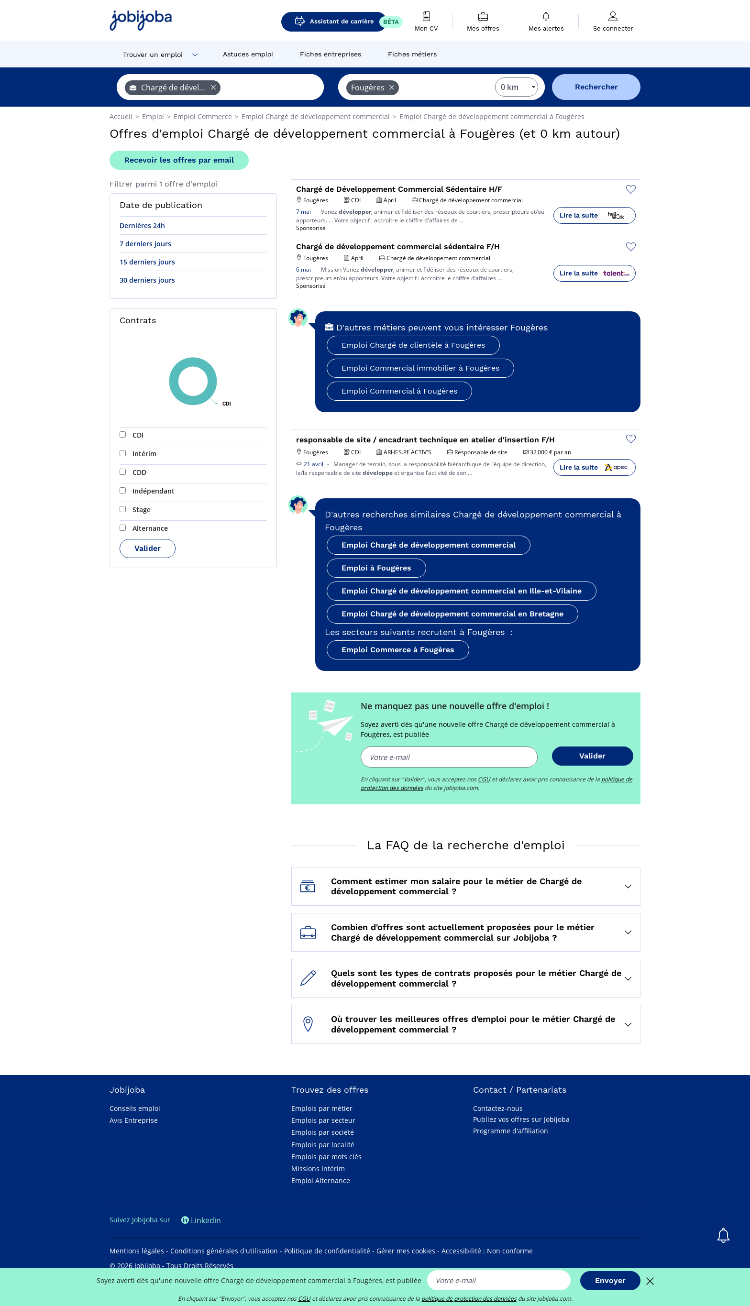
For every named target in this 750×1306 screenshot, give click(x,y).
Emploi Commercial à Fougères (399, 390)
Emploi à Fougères (376, 567)
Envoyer (610, 1280)
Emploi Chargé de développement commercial (429, 544)
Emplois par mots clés (326, 1156)
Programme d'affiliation (510, 1130)
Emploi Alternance (320, 1180)
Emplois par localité (322, 1144)
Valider (147, 548)
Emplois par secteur (323, 1120)
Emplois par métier (322, 1108)
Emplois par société (322, 1132)
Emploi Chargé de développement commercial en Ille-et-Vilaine (462, 590)
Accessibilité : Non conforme (487, 1250)
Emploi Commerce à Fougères (398, 649)
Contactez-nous (498, 1108)
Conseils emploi (135, 1108)
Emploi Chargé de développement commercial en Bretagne (452, 613)
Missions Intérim (318, 1168)
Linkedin (201, 1220)
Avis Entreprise (134, 1120)
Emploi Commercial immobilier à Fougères (420, 368)
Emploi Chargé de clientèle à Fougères (413, 345)
